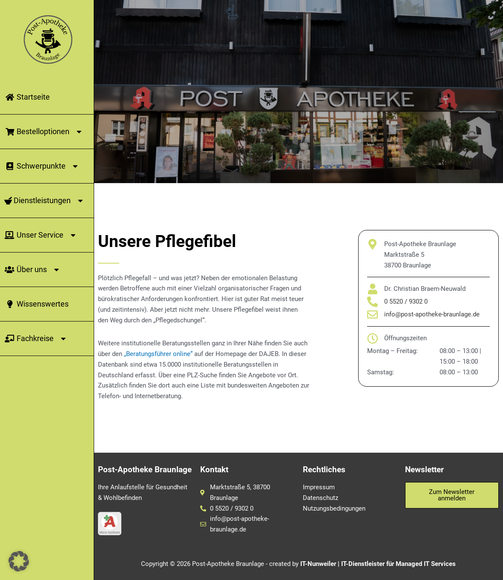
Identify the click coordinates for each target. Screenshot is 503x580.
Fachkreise (36, 338)
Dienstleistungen (45, 200)
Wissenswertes (36, 303)
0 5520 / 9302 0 (406, 301)
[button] (18, 561)
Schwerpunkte (42, 166)
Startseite (27, 96)
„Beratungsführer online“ (158, 354)
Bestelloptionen (44, 131)
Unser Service (41, 235)
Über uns (33, 269)
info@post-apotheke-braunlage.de (432, 314)
